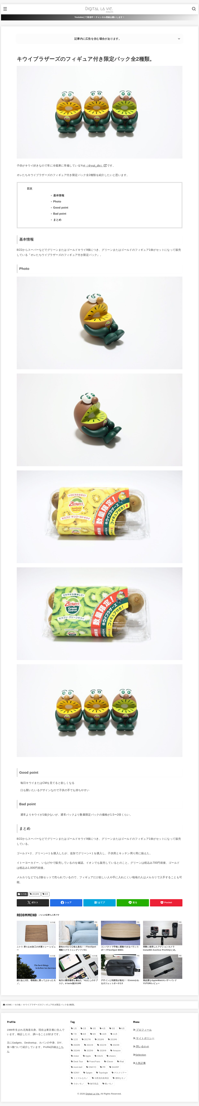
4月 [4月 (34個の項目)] (104, 1028)
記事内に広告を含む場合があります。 (97, 38)
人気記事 (139, 1063)
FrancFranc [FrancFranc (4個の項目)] (94, 1061)
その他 (23, 894)
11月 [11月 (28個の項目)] (115, 1034)
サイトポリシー (143, 1038)
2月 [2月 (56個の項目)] (84, 1028)
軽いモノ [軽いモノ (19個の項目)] (109, 1084)
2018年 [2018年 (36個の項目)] (100, 1039)
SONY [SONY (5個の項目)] (76, 1073)
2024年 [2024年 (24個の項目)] (77, 1050)
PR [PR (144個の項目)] (103, 1067)
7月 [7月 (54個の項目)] (75, 1034)
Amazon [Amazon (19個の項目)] (117, 1050)
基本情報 (58, 195)
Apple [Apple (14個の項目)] (88, 1056)
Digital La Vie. (93, 1093)
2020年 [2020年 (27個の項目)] (77, 1045)
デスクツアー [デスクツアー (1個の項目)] (120, 1073)
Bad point (59, 213)
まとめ (57, 219)
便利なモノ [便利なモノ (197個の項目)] (120, 1078)
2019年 (35, 894)
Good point (60, 207)
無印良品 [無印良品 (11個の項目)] (94, 1084)
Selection (139, 1054)
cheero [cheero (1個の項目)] (112, 1056)
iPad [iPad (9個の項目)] (122, 1061)
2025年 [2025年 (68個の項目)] (90, 1050)
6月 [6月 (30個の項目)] (123, 1028)
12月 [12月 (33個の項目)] (76, 1039)
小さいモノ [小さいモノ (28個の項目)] (79, 1084)
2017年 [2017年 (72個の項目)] (87, 1039)
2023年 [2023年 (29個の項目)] (116, 1045)
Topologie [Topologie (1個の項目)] (103, 1073)
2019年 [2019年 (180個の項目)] (113, 1039)
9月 (46, 894)
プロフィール (142, 1029)
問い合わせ (141, 1046)
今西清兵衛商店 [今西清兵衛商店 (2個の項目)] (101, 1078)
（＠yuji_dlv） (94, 165)
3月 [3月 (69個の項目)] (94, 1028)
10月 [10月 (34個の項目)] (104, 1034)
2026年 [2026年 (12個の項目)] (103, 1050)
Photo (57, 201)
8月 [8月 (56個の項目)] (84, 1034)
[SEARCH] (193, 9)
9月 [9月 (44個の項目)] (94, 1034)
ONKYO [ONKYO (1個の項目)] (92, 1067)
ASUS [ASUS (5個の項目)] (100, 1056)
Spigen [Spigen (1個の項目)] (89, 1073)
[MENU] (5, 9)
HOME (9, 1005)
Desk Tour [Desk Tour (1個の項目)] (78, 1061)
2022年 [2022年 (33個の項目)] (103, 1045)
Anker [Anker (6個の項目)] (76, 1056)
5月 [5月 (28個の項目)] (113, 1028)
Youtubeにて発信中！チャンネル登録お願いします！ (99, 17)
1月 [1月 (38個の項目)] (75, 1028)
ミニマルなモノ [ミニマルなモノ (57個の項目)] (81, 1078)
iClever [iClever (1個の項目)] (110, 1061)
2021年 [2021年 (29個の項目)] (90, 1045)
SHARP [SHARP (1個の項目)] (115, 1067)
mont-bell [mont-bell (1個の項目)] (78, 1067)
